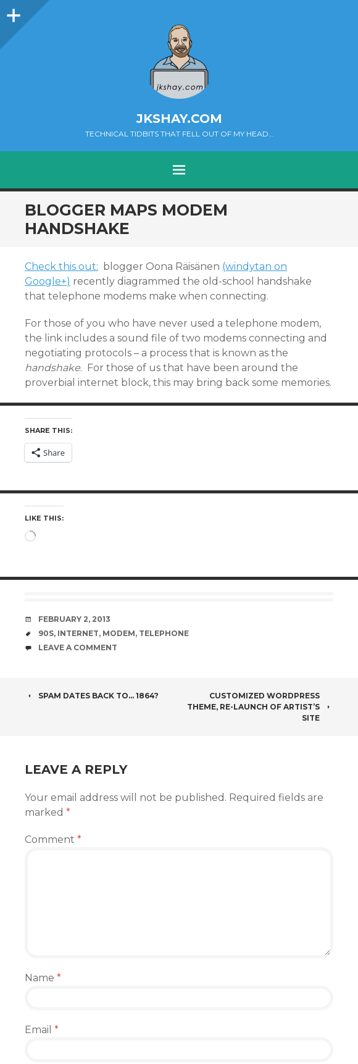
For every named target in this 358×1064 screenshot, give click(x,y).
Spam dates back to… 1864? (92, 695)
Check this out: (61, 266)
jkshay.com (179, 118)
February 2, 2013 (74, 619)
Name (43, 978)
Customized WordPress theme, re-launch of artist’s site (260, 707)
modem (118, 633)
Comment (53, 839)
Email (42, 1030)
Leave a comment (77, 647)
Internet (78, 633)
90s (46, 633)
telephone (164, 633)
